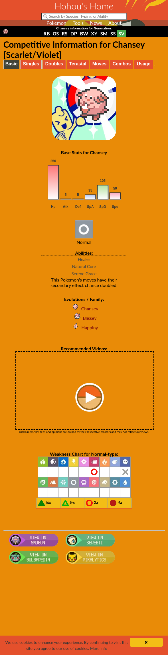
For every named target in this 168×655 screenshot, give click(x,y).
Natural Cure (84, 266)
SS (113, 34)
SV (122, 34)
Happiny (84, 327)
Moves (99, 63)
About (115, 23)
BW (84, 34)
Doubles (54, 63)
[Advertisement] (84, 612)
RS (64, 34)
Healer (84, 259)
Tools (78, 23)
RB (47, 34)
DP (73, 34)
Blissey (83, 318)
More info (98, 648)
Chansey (84, 308)
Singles (31, 63)
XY (94, 34)
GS (56, 34)
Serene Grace (84, 273)
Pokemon (56, 23)
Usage (143, 63)
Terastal (77, 63)
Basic (11, 63)
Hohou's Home (84, 5)
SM (103, 34)
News (96, 23)
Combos (121, 63)
